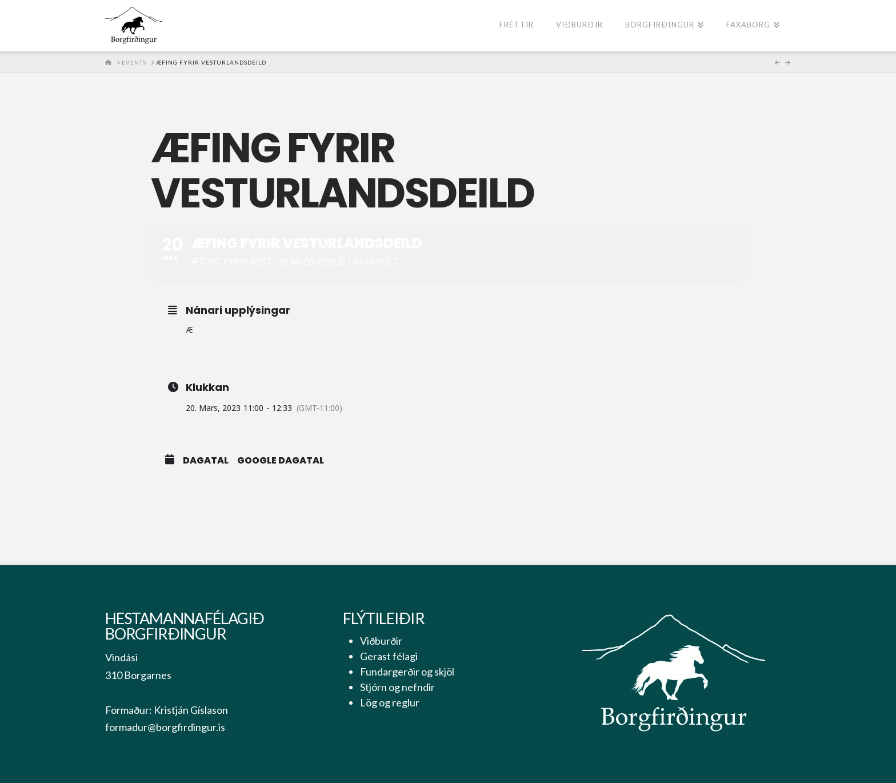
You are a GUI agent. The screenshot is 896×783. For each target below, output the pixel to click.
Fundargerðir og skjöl (407, 671)
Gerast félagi (389, 656)
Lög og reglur (389, 702)
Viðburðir (381, 640)
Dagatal (206, 460)
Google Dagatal (280, 460)
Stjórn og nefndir (397, 687)
